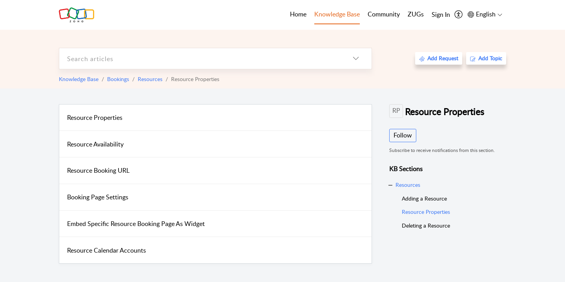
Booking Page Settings (97, 197)
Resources (150, 79)
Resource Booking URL (98, 170)
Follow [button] (403, 135)
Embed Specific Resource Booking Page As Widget (136, 223)
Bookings (118, 79)
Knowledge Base (78, 79)
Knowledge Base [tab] (337, 14)
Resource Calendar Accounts (106, 250)
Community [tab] (384, 14)
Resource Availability (95, 144)
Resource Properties (94, 117)
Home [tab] (298, 14)
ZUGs (416, 14)
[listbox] (356, 58)
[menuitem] (441, 15)
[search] (199, 58)
